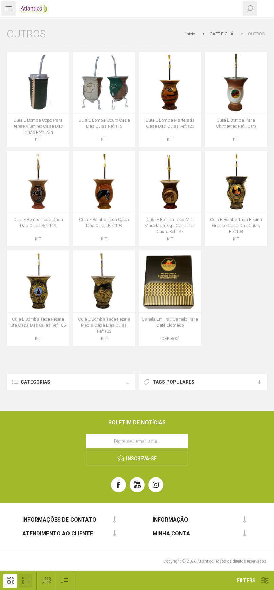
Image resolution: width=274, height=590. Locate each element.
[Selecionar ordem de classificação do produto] (64, 580)
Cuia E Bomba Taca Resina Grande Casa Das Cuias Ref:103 (236, 225)
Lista (25, 581)
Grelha (10, 581)
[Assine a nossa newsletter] (137, 441)
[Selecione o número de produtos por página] (46, 580)
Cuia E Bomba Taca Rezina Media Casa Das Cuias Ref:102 (104, 325)
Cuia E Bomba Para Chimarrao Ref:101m (236, 123)
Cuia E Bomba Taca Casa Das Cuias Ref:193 (104, 222)
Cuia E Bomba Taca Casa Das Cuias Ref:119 (38, 222)
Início (190, 33)
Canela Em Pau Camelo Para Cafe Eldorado (170, 322)
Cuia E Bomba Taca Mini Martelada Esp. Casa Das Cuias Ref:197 (170, 225)
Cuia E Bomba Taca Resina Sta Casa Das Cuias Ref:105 (38, 322)
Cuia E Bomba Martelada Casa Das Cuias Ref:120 (170, 123)
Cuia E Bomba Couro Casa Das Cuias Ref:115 (104, 123)
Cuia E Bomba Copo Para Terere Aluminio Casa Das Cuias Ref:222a (38, 126)
